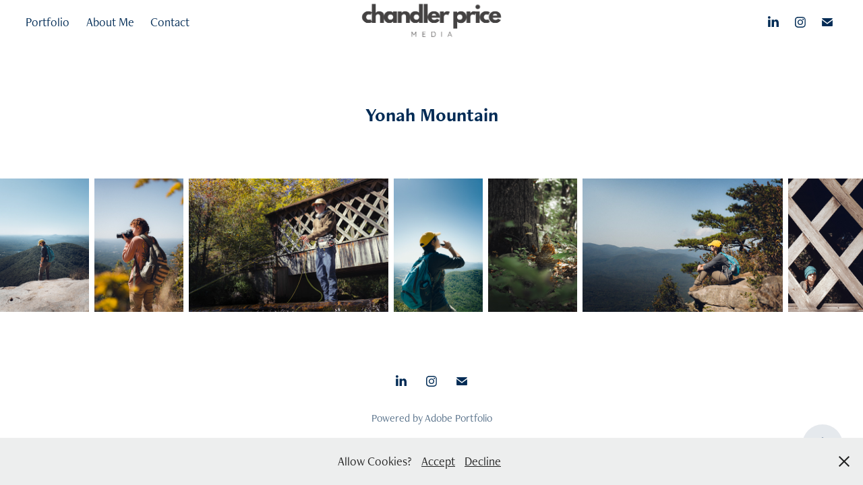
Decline (483, 461)
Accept (438, 461)
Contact (169, 22)
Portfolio (47, 22)
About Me (110, 22)
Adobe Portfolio (458, 418)
